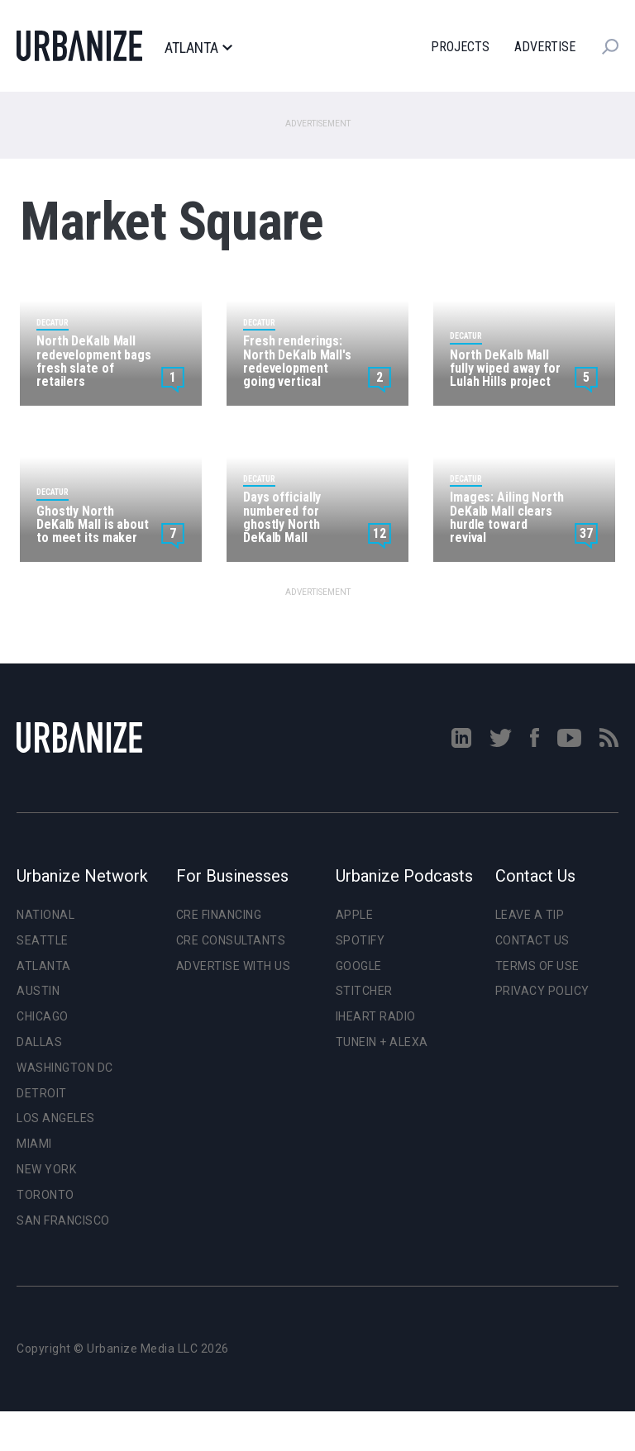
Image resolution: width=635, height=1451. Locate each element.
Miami (34, 1143)
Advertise (544, 47)
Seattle (43, 940)
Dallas (39, 1042)
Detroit (42, 1093)
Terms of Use (537, 966)
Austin (38, 990)
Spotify (360, 940)
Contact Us (532, 940)
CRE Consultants (231, 940)
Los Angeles (56, 1118)
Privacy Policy (542, 990)
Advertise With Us (233, 966)
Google (359, 966)
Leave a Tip (530, 914)
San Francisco (63, 1220)
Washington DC (65, 1067)
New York (46, 1169)
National (45, 914)
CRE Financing (219, 914)
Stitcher (364, 990)
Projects (460, 47)
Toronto (45, 1194)
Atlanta (198, 47)
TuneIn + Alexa (382, 1042)
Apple (355, 914)
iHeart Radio (376, 1016)
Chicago (43, 1016)
